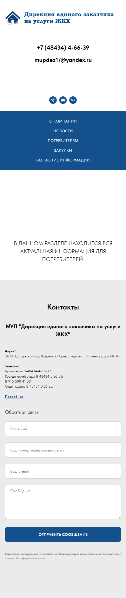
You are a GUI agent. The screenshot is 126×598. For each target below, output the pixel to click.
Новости (63, 131)
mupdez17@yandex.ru (63, 59)
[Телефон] (53, 100)
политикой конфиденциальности (25, 558)
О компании (63, 121)
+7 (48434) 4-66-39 (63, 47)
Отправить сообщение (63, 534)
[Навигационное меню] (8, 207)
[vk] (73, 100)
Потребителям (63, 140)
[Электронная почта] (63, 100)
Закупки (63, 150)
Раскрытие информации (63, 160)
